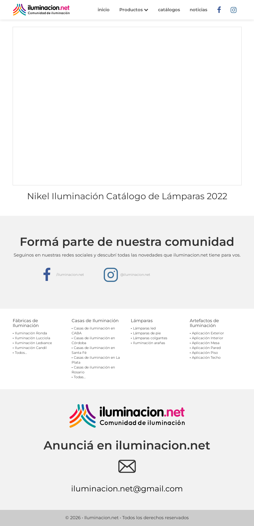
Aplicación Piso (205, 352)
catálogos (169, 9)
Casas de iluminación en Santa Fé (93, 350)
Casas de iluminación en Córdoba (93, 340)
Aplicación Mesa (205, 343)
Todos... (21, 352)
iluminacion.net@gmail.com (127, 488)
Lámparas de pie (147, 333)
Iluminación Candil (31, 348)
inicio (104, 9)
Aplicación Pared (206, 348)
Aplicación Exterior (208, 333)
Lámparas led (144, 328)
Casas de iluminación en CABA (93, 330)
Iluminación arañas (149, 343)
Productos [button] (133, 9)
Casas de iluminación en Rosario (93, 369)
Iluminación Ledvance (33, 343)
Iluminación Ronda (31, 333)
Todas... (80, 377)
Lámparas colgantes (150, 338)
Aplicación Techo (206, 357)
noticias (198, 9)
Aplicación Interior (207, 338)
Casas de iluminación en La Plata (96, 360)
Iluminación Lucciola (32, 338)
